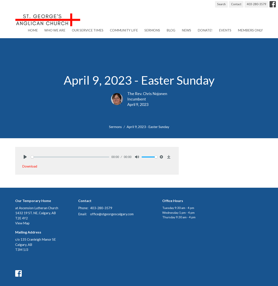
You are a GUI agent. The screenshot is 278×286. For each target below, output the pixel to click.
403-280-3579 (256, 4)
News (186, 30)
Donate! (205, 30)
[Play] (25, 156)
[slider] (70, 157)
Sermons (152, 30)
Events (225, 30)
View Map (22, 223)
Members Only (250, 30)
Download (29, 166)
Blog (171, 30)
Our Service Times (87, 30)
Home (33, 30)
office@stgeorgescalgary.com (112, 214)
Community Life (124, 30)
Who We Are (54, 30)
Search (221, 4)
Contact (236, 4)
